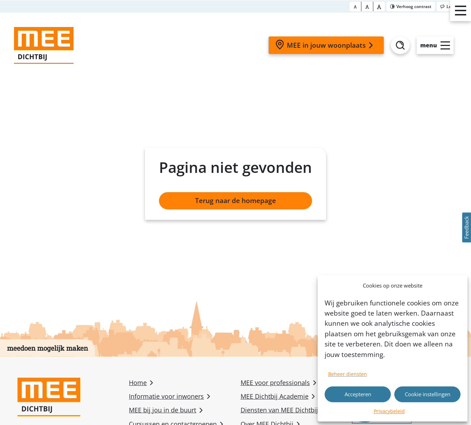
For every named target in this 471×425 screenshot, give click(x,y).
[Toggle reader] (453, 6)
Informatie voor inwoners (166, 396)
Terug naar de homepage (235, 200)
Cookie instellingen (427, 394)
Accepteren (358, 394)
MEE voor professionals (275, 382)
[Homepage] (44, 45)
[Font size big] (367, 6)
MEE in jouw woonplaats (325, 44)
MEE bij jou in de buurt (162, 410)
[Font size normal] (355, 6)
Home (138, 382)
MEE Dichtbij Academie (275, 396)
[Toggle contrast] (411, 6)
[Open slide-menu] (435, 45)
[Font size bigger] (379, 6)
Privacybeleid (389, 411)
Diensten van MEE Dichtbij (279, 410)
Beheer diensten (347, 374)
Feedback (466, 227)
